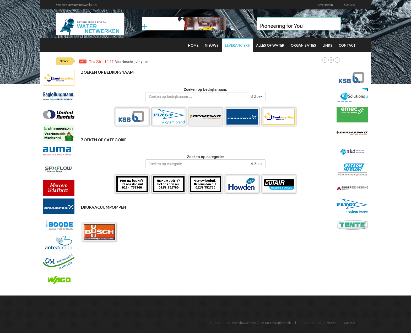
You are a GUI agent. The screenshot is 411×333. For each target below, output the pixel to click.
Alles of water (270, 45)
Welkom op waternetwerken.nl (77, 4)
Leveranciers (237, 45)
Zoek (256, 96)
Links (327, 45)
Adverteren (325, 4)
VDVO (331, 323)
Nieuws (212, 45)
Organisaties (303, 45)
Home (193, 45)
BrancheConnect (244, 323)
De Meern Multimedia (276, 323)
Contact (349, 4)
